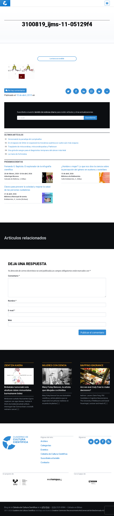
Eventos (44, 449)
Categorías (46, 445)
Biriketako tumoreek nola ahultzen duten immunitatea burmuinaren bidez (17, 390)
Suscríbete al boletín (50, 458)
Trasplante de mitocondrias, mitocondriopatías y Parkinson (32, 147)
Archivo (44, 441)
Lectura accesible (57, 59)
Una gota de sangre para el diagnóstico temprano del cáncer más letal (37, 150)
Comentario (14, 276)
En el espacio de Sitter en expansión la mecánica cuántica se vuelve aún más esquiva (43, 143)
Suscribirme (90, 118)
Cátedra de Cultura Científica (54, 454)
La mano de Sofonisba (17, 154)
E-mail (11, 310)
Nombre (12, 301)
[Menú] (107, 3)
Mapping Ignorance (91, 365)
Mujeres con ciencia (54, 365)
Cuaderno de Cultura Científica (24, 510)
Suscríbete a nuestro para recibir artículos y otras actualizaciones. (55, 112)
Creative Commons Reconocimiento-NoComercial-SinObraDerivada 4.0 (78, 510)
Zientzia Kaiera (13, 365)
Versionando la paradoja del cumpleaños (25, 139)
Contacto (45, 462)
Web (10, 320)
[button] (68, 91)
